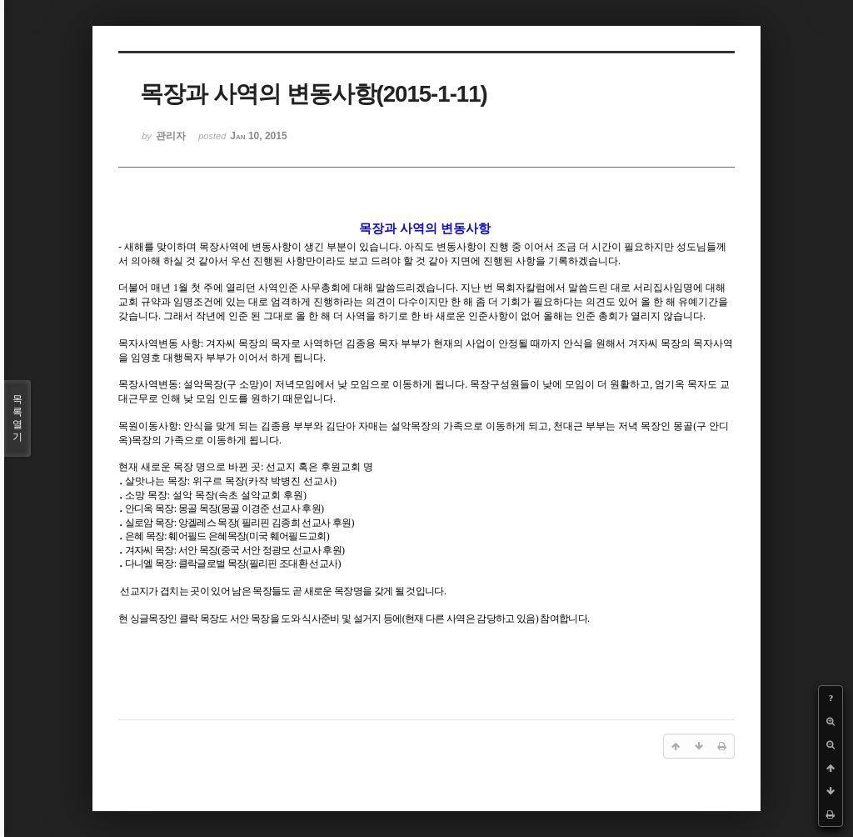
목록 (17, 418)
